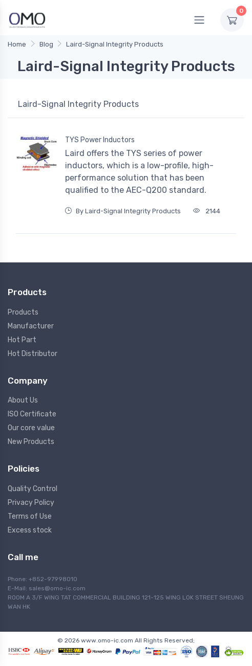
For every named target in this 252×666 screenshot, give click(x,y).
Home (17, 44)
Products (23, 312)
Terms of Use (30, 516)
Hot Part (22, 340)
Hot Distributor (32, 353)
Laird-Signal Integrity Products (114, 44)
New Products (31, 441)
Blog (46, 44)
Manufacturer (31, 326)
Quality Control (32, 488)
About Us (23, 400)
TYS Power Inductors (100, 140)
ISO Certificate (32, 414)
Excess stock (30, 530)
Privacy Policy (31, 502)
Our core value (31, 428)
